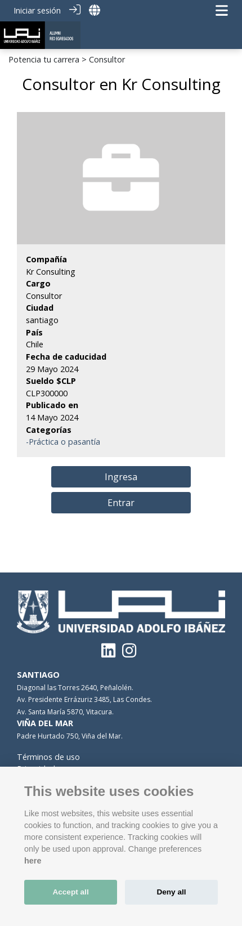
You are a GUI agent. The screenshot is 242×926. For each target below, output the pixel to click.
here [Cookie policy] (32, 860)
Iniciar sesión (37, 10)
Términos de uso (48, 756)
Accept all (70, 892)
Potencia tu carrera (43, 59)
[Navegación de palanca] (221, 10)
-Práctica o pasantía (63, 441)
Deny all (171, 892)
